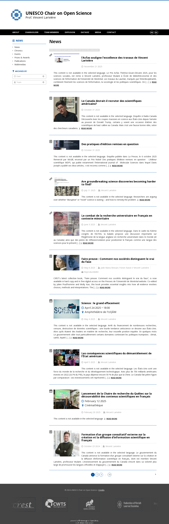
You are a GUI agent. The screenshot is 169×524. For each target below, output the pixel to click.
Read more (86, 128)
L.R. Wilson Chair (82, 523)
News (19, 40)
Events (18, 54)
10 (109, 475)
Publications (20, 61)
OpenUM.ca (94, 521)
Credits (101, 490)
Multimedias (20, 64)
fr (152, 32)
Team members (51, 32)
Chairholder (31, 32)
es (156, 32)
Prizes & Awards (22, 57)
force (84, 521)
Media (98, 32)
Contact (111, 32)
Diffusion (70, 32)
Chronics (19, 50)
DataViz (85, 32)
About (15, 32)
